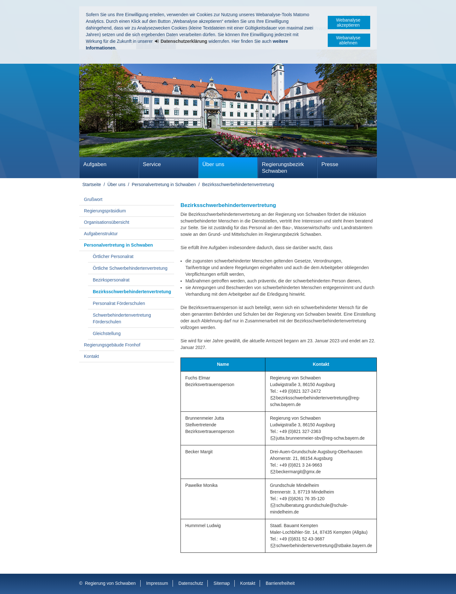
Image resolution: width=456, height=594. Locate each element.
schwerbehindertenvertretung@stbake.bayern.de (324, 545)
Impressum (157, 583)
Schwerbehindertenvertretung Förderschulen (122, 318)
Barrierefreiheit (280, 583)
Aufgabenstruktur (101, 233)
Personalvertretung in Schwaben (164, 184)
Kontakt (91, 356)
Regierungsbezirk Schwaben (283, 167)
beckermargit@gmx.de (298, 471)
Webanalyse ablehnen (348, 40)
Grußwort (93, 199)
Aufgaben (94, 164)
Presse (329, 164)
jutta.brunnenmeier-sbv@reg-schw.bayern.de (320, 438)
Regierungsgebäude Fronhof (112, 344)
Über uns (213, 164)
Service (152, 164)
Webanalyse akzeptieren (348, 22)
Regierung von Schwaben (110, 583)
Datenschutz (191, 583)
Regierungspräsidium (105, 210)
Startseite (91, 184)
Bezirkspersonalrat (111, 279)
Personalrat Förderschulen (119, 303)
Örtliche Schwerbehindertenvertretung (130, 268)
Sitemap (221, 583)
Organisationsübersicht (106, 222)
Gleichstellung (107, 333)
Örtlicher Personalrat (113, 256)
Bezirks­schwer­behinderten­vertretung (238, 184)
